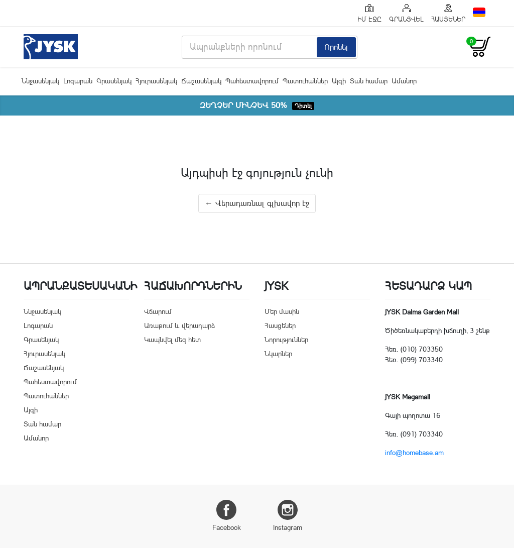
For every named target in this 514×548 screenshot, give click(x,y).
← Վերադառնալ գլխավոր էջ (257, 203)
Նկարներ (278, 354)
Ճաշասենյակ (201, 81)
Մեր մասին (282, 311)
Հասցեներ (280, 325)
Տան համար (369, 81)
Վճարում (158, 311)
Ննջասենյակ (40, 81)
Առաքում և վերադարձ (179, 325)
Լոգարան (77, 81)
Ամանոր (404, 81)
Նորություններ (286, 340)
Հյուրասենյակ (156, 81)
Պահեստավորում (252, 81)
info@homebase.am (414, 453)
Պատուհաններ (305, 81)
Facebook (226, 515)
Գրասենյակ (114, 81)
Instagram (287, 515)
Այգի (339, 81)
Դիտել (303, 105)
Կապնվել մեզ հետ (172, 340)
